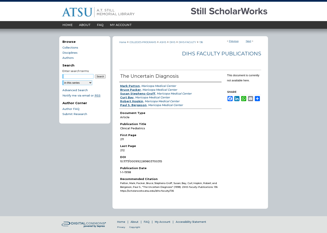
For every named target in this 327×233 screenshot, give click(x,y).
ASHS (163, 42)
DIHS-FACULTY (187, 42)
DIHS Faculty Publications (221, 53)
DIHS (172, 42)
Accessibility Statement (191, 221)
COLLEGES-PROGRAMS (143, 42)
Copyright (134, 227)
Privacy (121, 227)
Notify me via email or (81, 95)
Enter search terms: (75, 71)
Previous (234, 41)
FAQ (147, 221)
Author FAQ (70, 109)
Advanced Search (75, 90)
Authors (68, 57)
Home (122, 42)
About (134, 221)
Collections (70, 47)
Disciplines (70, 52)
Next (248, 41)
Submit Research (74, 114)
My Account (162, 221)
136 (201, 42)
